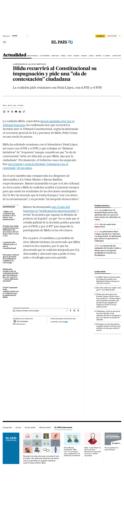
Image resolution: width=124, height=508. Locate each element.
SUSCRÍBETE (100, 36)
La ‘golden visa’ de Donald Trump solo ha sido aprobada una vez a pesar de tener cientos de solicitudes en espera (107, 215)
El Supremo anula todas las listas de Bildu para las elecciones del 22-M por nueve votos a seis (11, 231)
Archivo (84, 56)
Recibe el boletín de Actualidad (27, 311)
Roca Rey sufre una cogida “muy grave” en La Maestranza (108, 289)
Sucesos (76, 56)
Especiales (55, 56)
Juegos (91, 56)
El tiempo (106, 56)
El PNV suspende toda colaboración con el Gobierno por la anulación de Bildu (11, 292)
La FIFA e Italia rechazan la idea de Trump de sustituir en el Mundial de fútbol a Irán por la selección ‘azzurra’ (108, 280)
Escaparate (7, 427)
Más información (19, 324)
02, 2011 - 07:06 (16, 105)
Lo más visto (116, 56)
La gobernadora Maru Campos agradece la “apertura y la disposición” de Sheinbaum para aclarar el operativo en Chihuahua (107, 236)
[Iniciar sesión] (113, 36)
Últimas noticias (32, 56)
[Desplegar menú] (5, 42)
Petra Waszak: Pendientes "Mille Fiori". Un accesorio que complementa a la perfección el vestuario (72, 451)
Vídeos (63, 56)
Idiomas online (45, 427)
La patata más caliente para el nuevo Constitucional (10, 245)
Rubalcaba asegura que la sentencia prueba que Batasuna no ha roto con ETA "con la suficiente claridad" (10, 275)
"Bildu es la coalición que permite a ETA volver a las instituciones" (9, 215)
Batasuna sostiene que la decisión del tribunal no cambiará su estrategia (11, 259)
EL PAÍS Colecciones (63, 427)
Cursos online (30, 427)
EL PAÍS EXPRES (45, 56)
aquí (66, 322)
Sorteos (98, 56)
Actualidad (14, 55)
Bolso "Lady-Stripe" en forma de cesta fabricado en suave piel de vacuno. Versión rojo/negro (92, 451)
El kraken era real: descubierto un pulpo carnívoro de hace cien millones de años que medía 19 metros (108, 327)
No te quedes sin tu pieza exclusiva (111, 449)
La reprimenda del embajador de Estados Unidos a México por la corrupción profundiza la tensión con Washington (107, 250)
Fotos (69, 56)
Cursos (18, 427)
